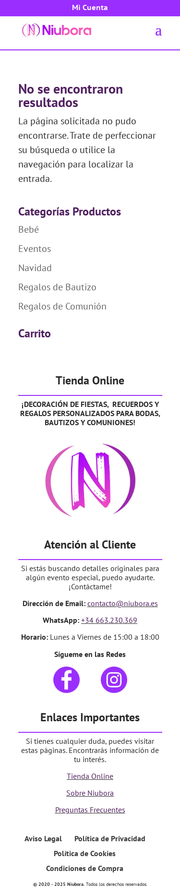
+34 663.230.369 (109, 620)
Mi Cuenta (90, 8)
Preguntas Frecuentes (90, 809)
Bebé (28, 229)
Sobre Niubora (90, 793)
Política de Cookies (85, 853)
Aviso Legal (43, 838)
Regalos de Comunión (62, 306)
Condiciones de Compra (84, 868)
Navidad (35, 268)
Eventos (34, 248)
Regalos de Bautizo (57, 287)
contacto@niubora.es (122, 603)
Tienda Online (90, 776)
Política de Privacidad (109, 838)
